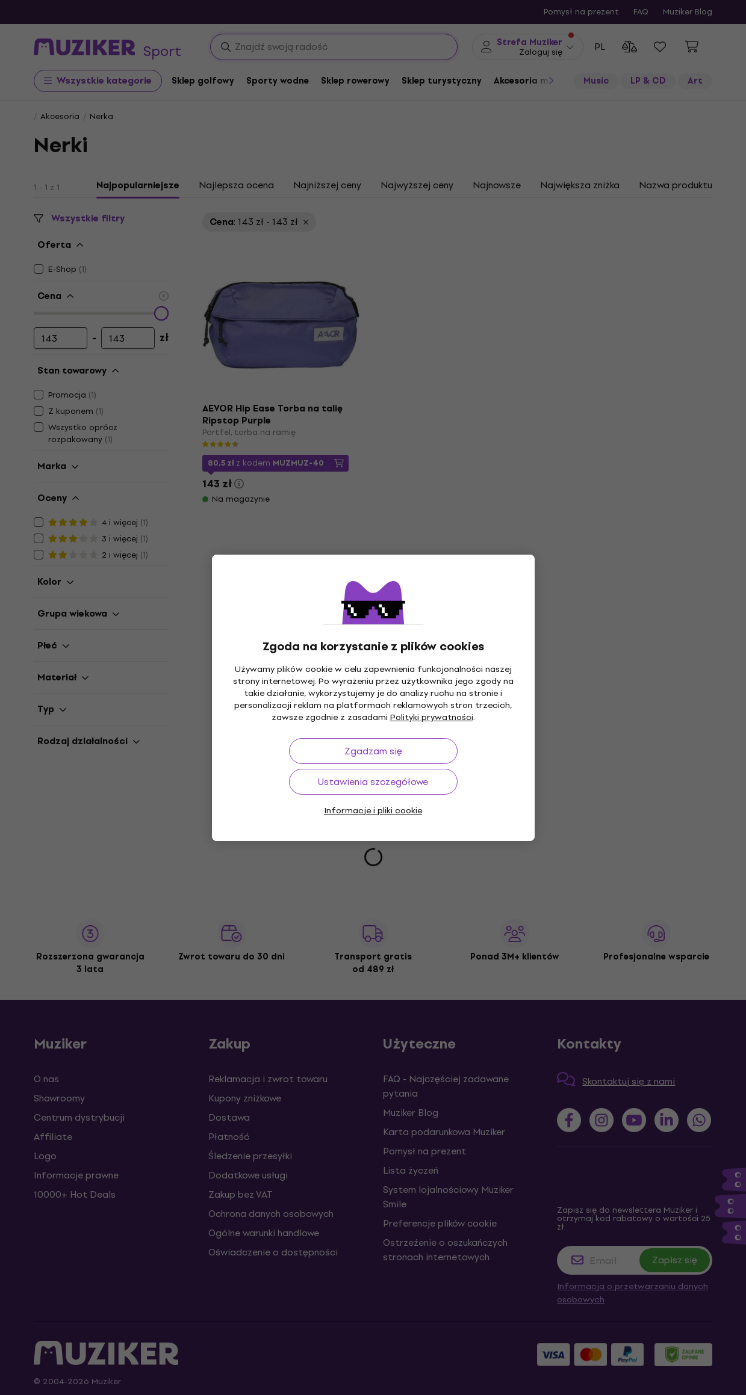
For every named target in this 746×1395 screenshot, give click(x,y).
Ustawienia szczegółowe (373, 781)
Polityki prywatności (431, 717)
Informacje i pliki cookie (373, 810)
